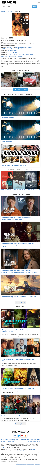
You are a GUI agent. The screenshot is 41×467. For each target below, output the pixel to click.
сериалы (22, 439)
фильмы (15, 439)
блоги (27, 439)
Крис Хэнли (21, 54)
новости (10, 439)
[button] (38, 79)
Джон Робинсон (15, 48)
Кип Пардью (28, 47)
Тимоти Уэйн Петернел (7, 56)
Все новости (20, 302)
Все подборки (20, 424)
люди (31, 439)
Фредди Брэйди (13, 54)
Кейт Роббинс (18, 56)
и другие (22, 48)
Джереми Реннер (5, 48)
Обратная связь (21, 464)
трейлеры (4, 439)
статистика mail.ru (34, 441)
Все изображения (20, 89)
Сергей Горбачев (22, 450)
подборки (37, 439)
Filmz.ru (3, 447)
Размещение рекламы (33, 464)
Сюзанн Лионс (29, 54)
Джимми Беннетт (19, 47)
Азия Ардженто (10, 47)
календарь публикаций (8, 441)
